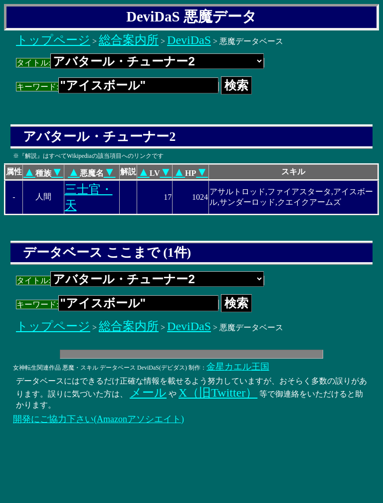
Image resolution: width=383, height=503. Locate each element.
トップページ (53, 39)
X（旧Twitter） (218, 392)
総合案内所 (129, 39)
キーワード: (117, 86)
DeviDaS (189, 39)
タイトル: (140, 62)
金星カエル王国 (237, 367)
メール (148, 392)
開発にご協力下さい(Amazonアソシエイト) (98, 419)
